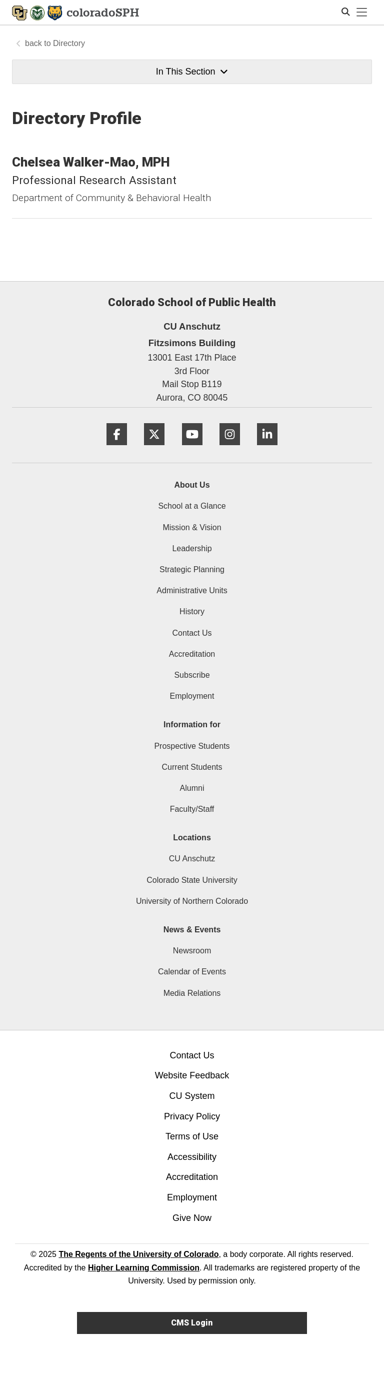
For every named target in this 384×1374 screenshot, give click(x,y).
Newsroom (192, 950)
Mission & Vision (191, 527)
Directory (69, 43)
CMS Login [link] (191, 1322)
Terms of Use (192, 1136)
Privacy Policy (192, 1116)
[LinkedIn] (267, 449)
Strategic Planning (192, 569)
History (192, 611)
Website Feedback (192, 1075)
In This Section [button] (192, 72)
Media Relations (192, 993)
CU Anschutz (192, 858)
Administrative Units (191, 590)
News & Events (192, 929)
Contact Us (192, 633)
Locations (192, 837)
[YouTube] (192, 449)
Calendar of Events (192, 971)
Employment (192, 696)
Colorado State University (191, 880)
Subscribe (192, 675)
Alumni (192, 788)
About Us (192, 485)
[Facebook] (116, 449)
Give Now (192, 1218)
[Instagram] (230, 449)
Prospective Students (192, 746)
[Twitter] (154, 449)
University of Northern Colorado (192, 901)
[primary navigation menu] (362, 13)
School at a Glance (192, 506)
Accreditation (192, 654)
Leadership (192, 548)
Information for (192, 724)
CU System (191, 1096)
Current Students (192, 767)
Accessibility (192, 1157)
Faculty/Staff (192, 809)
